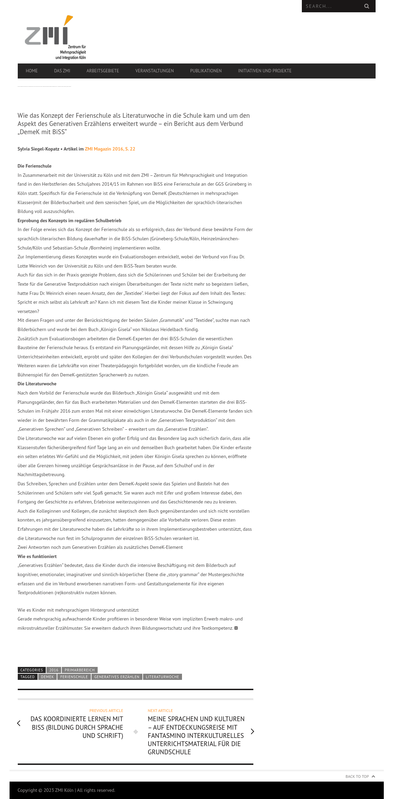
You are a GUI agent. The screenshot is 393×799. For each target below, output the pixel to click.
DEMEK (47, 676)
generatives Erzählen (116, 676)
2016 (53, 670)
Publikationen (206, 71)
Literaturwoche (162, 676)
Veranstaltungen (155, 71)
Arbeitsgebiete (102, 71)
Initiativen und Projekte (265, 71)
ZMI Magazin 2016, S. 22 (110, 149)
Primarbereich (80, 670)
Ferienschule (74, 676)
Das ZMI (62, 71)
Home (32, 71)
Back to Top (357, 776)
